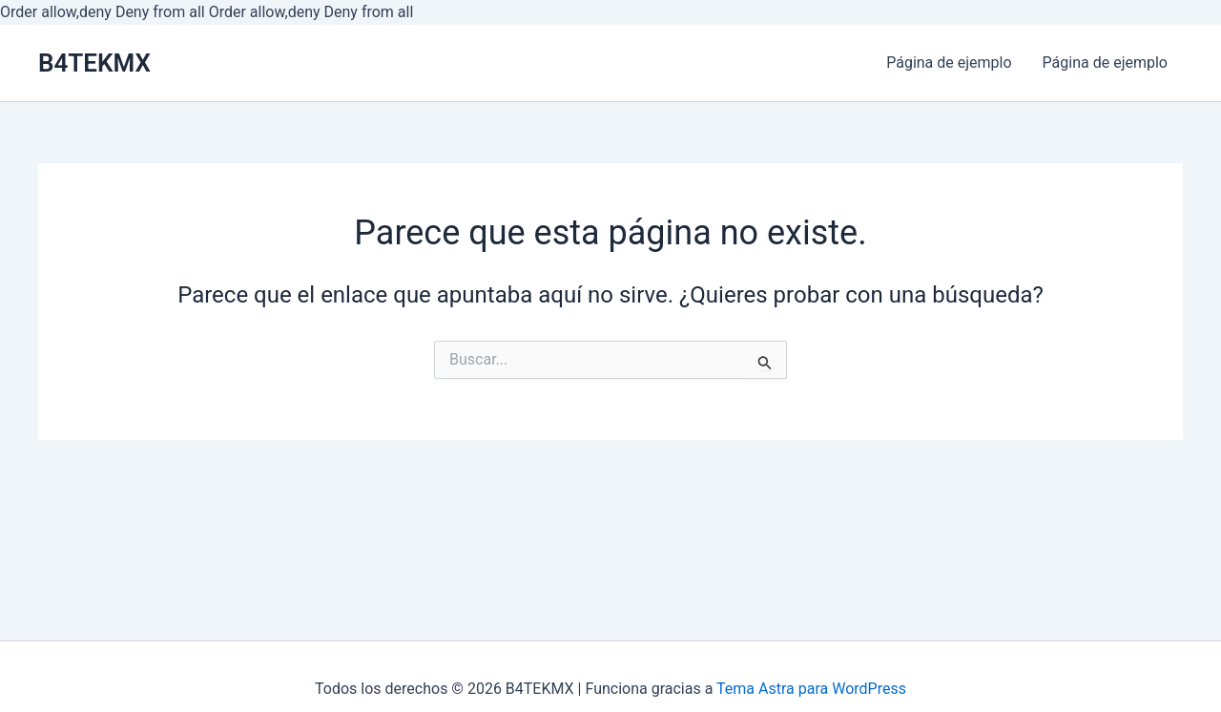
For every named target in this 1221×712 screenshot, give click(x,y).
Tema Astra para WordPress (811, 689)
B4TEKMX (94, 63)
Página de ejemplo (948, 62)
